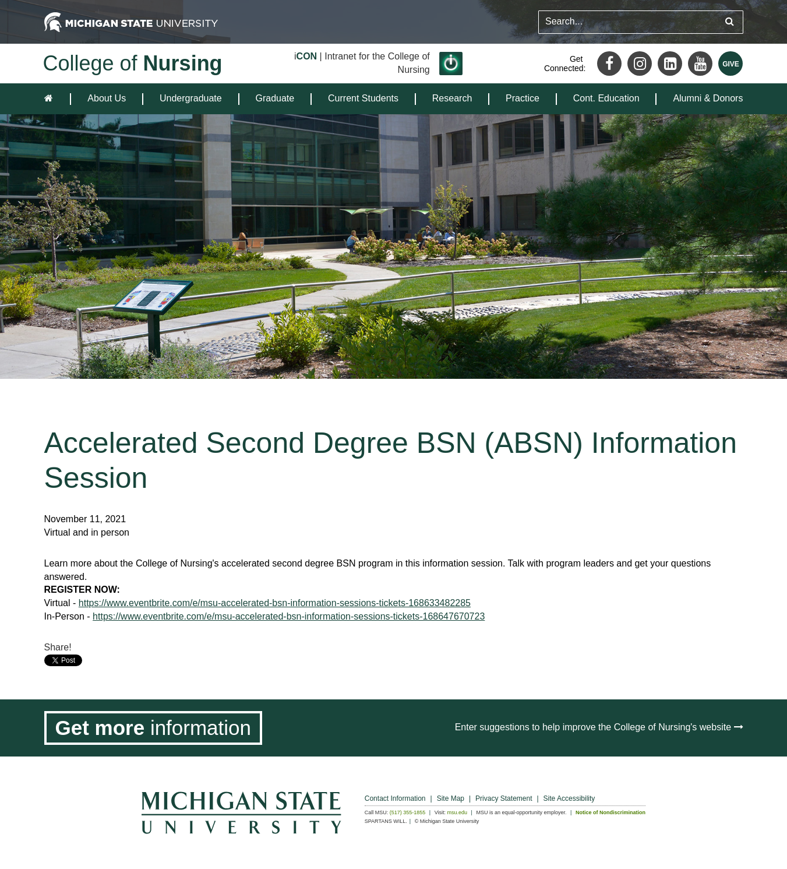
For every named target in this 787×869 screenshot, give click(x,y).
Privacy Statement (503, 798)
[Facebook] (609, 63)
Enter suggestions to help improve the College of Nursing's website (599, 727)
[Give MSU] (730, 63)
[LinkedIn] (670, 63)
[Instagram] (639, 63)
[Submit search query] (729, 22)
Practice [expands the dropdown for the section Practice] (522, 98)
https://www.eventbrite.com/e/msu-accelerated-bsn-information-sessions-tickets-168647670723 (289, 616)
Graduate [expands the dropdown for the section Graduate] (275, 98)
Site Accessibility (569, 798)
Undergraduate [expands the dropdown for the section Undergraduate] (191, 98)
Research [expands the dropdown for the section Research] (452, 98)
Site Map (450, 798)
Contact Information (395, 798)
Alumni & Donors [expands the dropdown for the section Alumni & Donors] (708, 98)
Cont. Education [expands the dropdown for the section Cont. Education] (606, 98)
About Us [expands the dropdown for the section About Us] (106, 98)
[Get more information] (153, 728)
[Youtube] (700, 63)
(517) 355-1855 (408, 812)
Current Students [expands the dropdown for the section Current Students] (363, 98)
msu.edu (457, 812)
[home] (51, 98)
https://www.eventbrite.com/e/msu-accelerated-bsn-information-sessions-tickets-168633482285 (275, 603)
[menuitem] (106, 98)
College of (133, 63)
